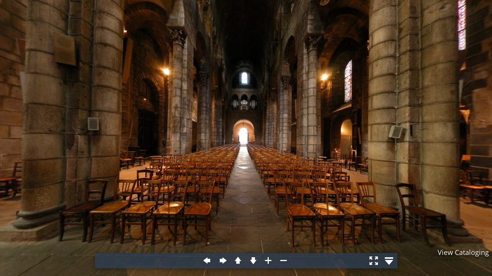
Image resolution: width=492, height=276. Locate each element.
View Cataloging (463, 252)
